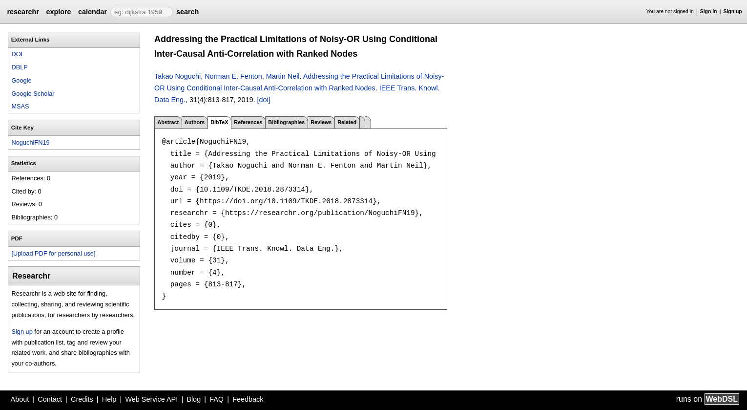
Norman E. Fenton (233, 76)
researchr (23, 12)
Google (21, 80)
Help (109, 399)
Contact (50, 399)
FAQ (216, 399)
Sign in (708, 11)
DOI (16, 54)
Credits (82, 399)
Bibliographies (286, 122)
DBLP (19, 67)
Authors (195, 122)
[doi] (263, 100)
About (20, 399)
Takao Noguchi (177, 76)
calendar (92, 12)
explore (58, 12)
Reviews (321, 122)
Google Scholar (32, 93)
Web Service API (151, 399)
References (248, 122)
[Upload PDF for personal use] (53, 253)
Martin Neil (283, 76)
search (187, 12)
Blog (194, 399)
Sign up (733, 11)
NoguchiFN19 (30, 142)
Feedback (247, 399)
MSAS (20, 106)
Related (346, 122)
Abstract (168, 122)
